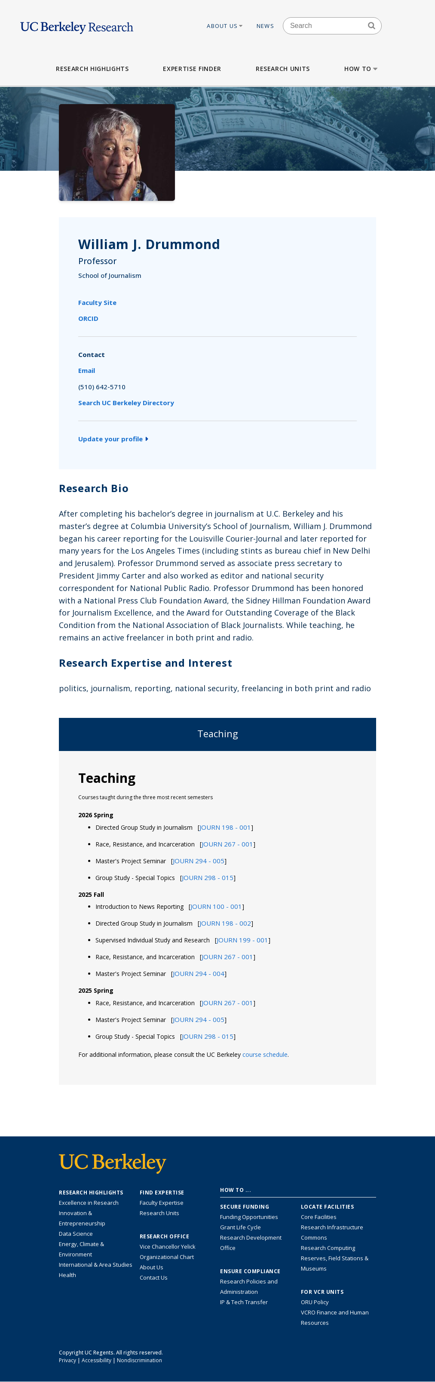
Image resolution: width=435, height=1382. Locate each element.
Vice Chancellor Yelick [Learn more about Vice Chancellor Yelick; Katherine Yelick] (168, 1246)
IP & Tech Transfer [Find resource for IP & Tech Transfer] (244, 1302)
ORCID (88, 318)
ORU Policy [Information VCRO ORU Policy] (315, 1302)
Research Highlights (92, 69)
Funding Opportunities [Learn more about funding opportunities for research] (249, 1217)
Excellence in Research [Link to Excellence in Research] (89, 1203)
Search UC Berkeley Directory (126, 402)
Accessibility (96, 1360)
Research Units (283, 69)
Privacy (67, 1360)
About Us (225, 26)
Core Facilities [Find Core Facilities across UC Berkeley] (319, 1217)
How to (361, 69)
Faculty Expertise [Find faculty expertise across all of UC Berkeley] (162, 1203)
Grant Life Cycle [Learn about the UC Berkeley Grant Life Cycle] (240, 1227)
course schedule (265, 1054)
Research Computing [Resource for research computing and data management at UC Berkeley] (328, 1248)
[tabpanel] (217, 917)
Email (86, 370)
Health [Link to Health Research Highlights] (67, 1275)
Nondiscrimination (139, 1360)
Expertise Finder (192, 69)
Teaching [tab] (217, 733)
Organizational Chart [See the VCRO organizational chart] (167, 1257)
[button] (225, 827)
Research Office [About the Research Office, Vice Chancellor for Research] (165, 1236)
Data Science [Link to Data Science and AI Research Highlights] (76, 1233)
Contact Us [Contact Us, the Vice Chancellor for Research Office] (154, 1277)
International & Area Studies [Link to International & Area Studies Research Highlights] (95, 1264)
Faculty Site (97, 302)
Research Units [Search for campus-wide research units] (159, 1213)
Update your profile (113, 438)
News (265, 26)
